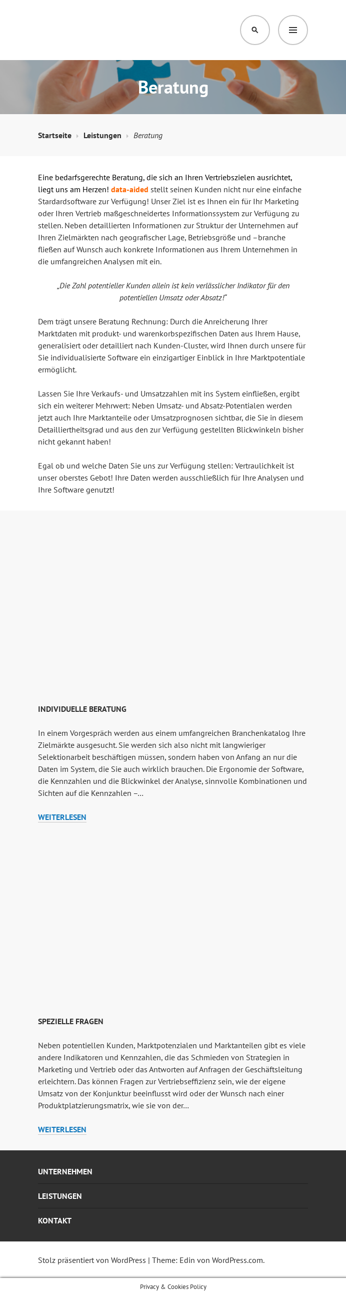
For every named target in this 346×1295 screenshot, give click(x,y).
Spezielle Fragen (71, 1021)
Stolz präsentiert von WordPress (92, 1260)
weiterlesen (62, 817)
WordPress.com (237, 1260)
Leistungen (60, 1196)
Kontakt (55, 1220)
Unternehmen (65, 1171)
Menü (293, 30)
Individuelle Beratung (82, 709)
